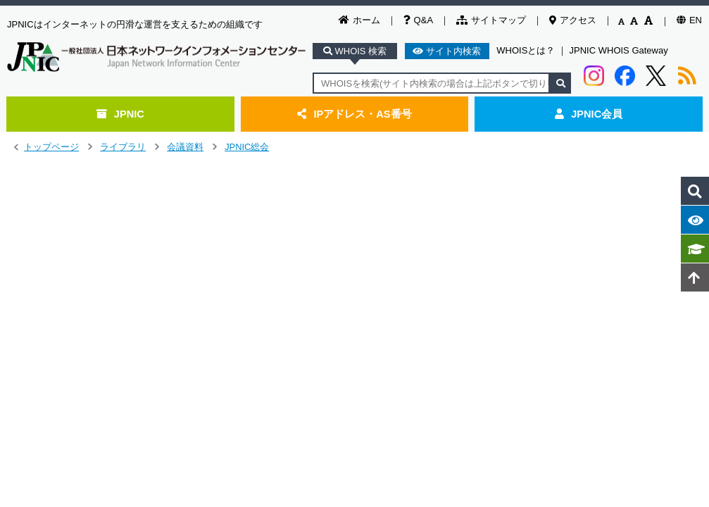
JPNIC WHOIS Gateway (619, 50)
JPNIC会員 (588, 114)
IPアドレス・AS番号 (354, 114)
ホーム (359, 20)
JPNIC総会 (247, 147)
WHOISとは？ (525, 50)
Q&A (418, 20)
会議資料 (185, 147)
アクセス (572, 20)
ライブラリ (123, 147)
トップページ (51, 147)
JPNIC (120, 114)
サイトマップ (491, 20)
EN (689, 20)
